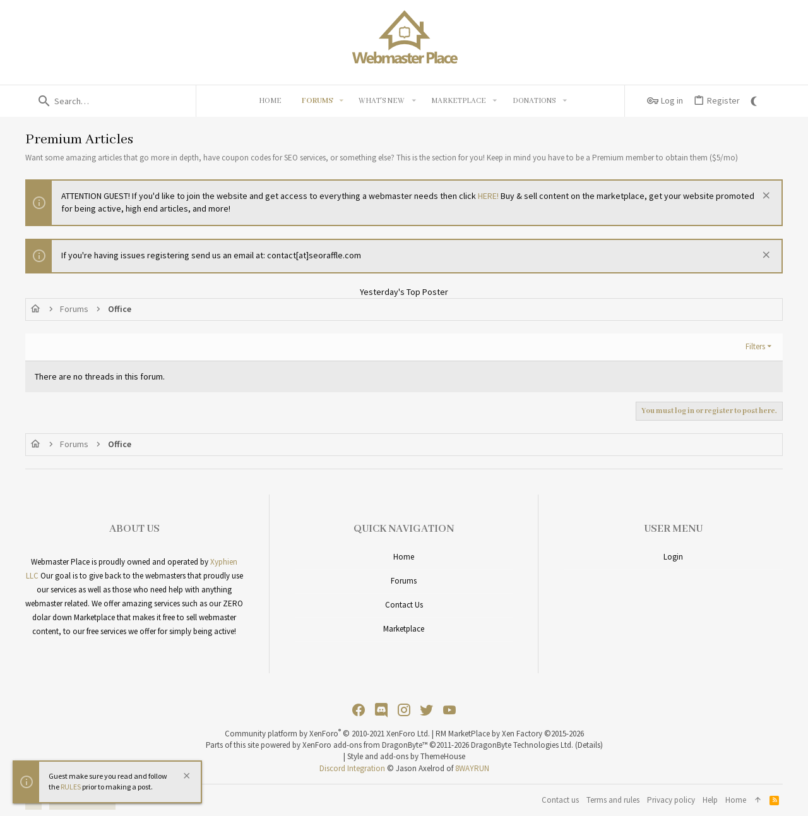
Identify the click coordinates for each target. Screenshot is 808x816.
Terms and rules (612, 800)
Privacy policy (671, 800)
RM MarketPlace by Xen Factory (510, 733)
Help (710, 800)
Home (403, 556)
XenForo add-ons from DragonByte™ (364, 745)
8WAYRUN (472, 768)
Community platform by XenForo (327, 733)
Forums (404, 580)
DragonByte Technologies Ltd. (522, 745)
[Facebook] (358, 710)
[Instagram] (404, 710)
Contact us (404, 604)
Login (673, 556)
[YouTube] (449, 710)
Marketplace (403, 628)
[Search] (110, 101)
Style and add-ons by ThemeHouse (406, 756)
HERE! (488, 195)
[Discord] (381, 710)
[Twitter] (426, 710)
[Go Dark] (755, 101)
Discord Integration (352, 768)
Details (589, 745)
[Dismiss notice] (765, 196)
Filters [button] (755, 346)
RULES (71, 786)
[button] (341, 101)
